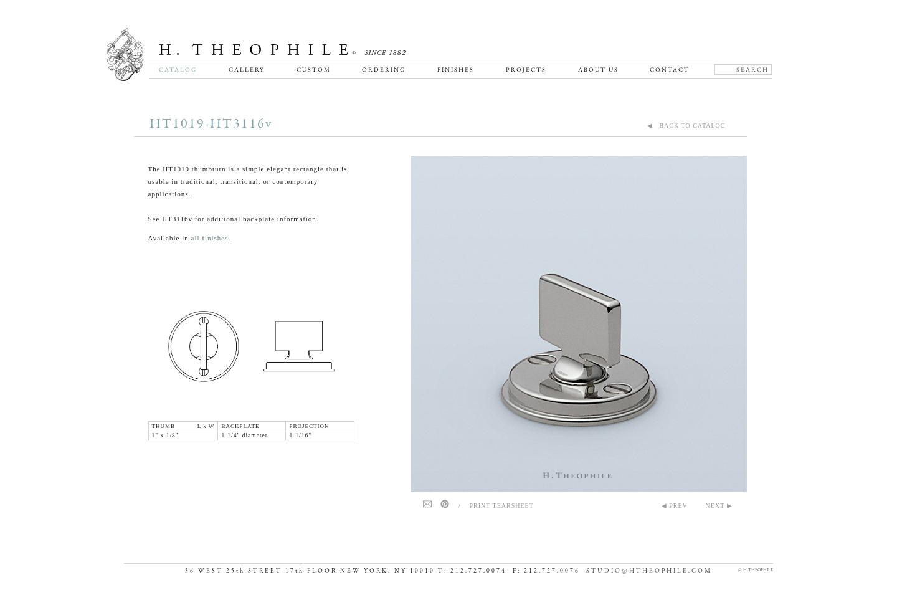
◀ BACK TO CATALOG (686, 125)
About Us (598, 69)
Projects (526, 69)
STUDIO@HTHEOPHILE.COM (649, 571)
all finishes (210, 238)
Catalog (178, 69)
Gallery (247, 69)
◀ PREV (675, 505)
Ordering (384, 69)
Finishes (455, 69)
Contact (670, 69)
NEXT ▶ (719, 505)
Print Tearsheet (502, 505)
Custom (314, 69)
